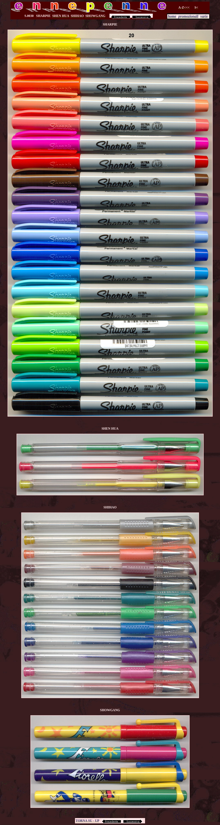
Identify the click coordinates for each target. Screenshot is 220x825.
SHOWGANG (110, 710)
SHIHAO (109, 507)
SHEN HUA (110, 428)
